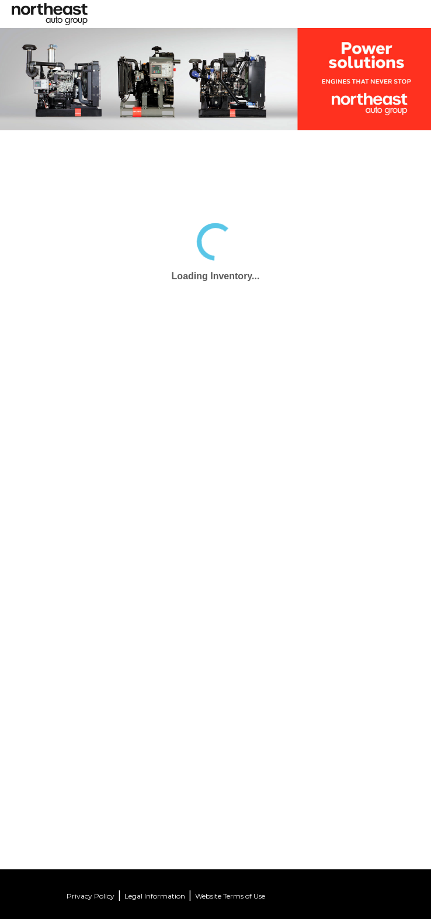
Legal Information (154, 896)
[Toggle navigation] (223, 10)
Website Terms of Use (230, 896)
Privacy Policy (90, 896)
